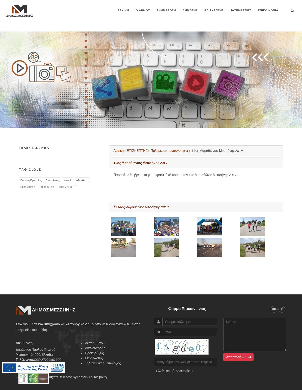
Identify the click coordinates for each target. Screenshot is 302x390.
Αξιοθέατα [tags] (82, 180)
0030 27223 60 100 (47, 359)
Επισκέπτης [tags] (53, 180)
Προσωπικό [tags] (65, 186)
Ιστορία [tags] (68, 180)
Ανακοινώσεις (95, 348)
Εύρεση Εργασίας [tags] (31, 180)
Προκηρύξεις (94, 353)
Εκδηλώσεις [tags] (27, 186)
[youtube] (274, 309)
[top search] (292, 10)
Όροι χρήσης (184, 370)
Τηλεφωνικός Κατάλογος (103, 363)
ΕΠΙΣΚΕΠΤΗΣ (137, 150)
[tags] (75, 185)
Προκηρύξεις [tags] (46, 186)
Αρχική (118, 150)
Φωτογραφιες (179, 150)
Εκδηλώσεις (94, 358)
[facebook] (282, 309)
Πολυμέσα (158, 150)
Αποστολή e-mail (238, 357)
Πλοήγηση (163, 370)
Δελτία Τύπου (95, 343)
